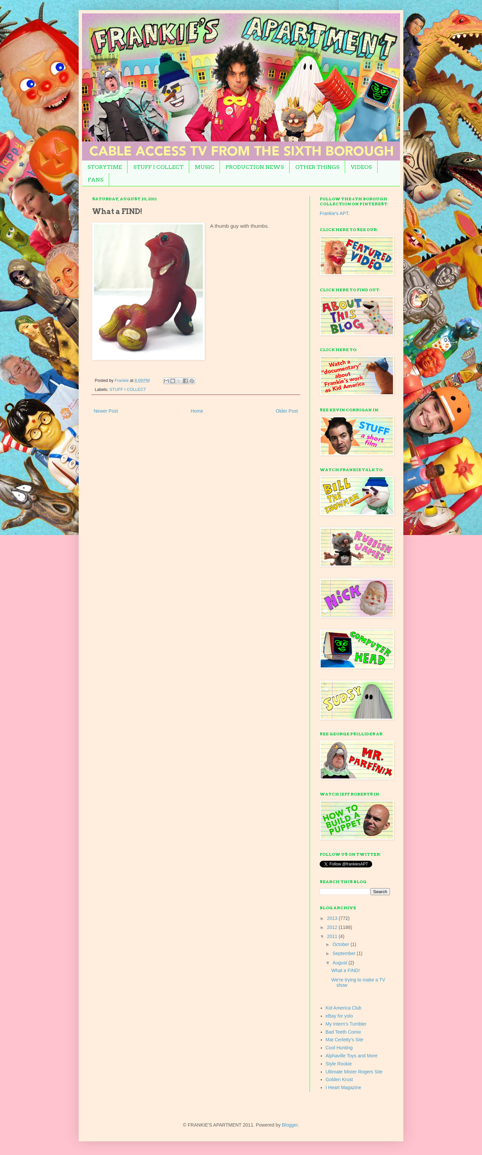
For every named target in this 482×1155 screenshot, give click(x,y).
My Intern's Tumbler (346, 1024)
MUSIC (204, 167)
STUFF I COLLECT (158, 167)
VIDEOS (361, 167)
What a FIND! (345, 970)
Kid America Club (344, 1008)
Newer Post (106, 411)
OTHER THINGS (317, 167)
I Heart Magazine (344, 1087)
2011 (333, 936)
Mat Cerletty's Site (345, 1039)
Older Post (287, 411)
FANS (95, 180)
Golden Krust (339, 1079)
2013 (333, 918)
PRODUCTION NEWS (255, 167)
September (344, 953)
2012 (333, 927)
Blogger (290, 1125)
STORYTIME (104, 167)
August (340, 962)
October (341, 944)
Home (196, 411)
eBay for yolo (339, 1016)
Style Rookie (339, 1063)
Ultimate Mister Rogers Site (354, 1071)
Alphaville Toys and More (352, 1055)
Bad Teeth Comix (343, 1032)
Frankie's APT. (334, 213)
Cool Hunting (339, 1047)
